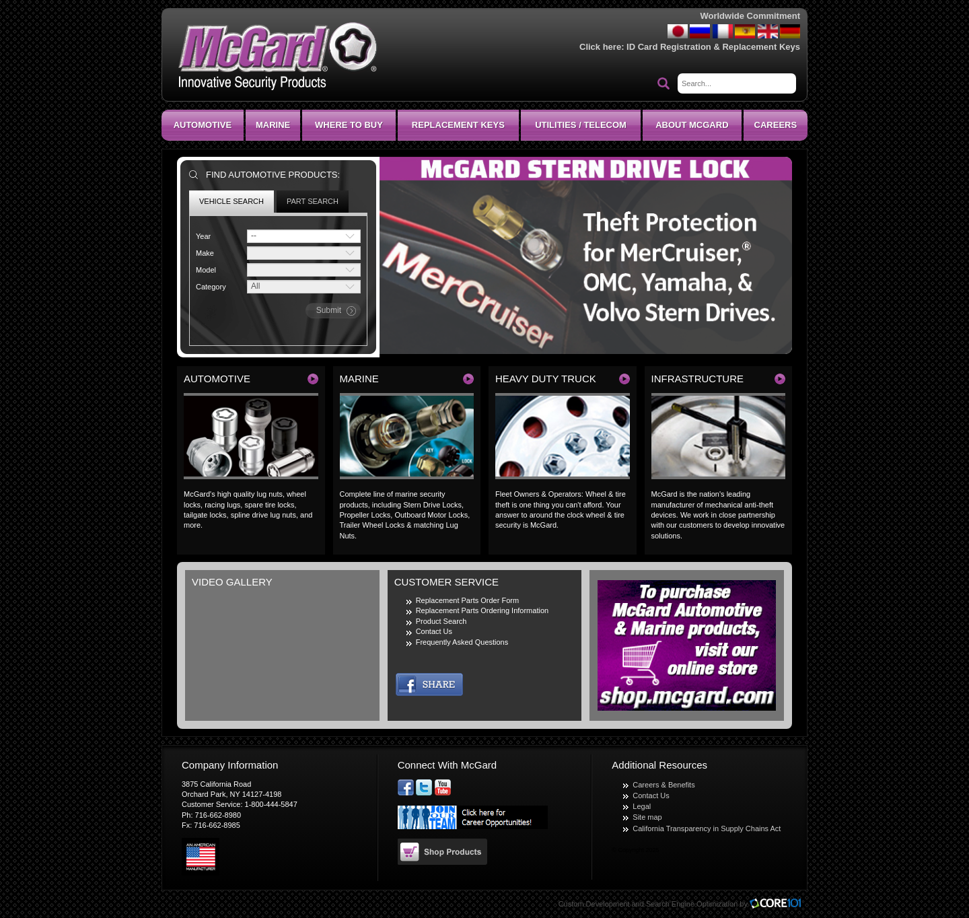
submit (328, 310)
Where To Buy (349, 125)
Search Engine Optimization (692, 904)
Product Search (441, 621)
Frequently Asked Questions (462, 642)
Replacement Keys (458, 125)
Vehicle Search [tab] (231, 201)
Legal (642, 806)
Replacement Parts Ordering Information (482, 610)
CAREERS (775, 125)
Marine (273, 125)
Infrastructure (697, 379)
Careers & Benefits (663, 785)
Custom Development (594, 904)
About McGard (691, 125)
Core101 (779, 904)
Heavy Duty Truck (545, 379)
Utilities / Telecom (580, 125)
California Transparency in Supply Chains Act (707, 828)
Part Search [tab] (312, 201)
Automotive (202, 125)
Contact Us (434, 631)
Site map (647, 817)
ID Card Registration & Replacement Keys (713, 47)
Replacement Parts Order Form (467, 600)
